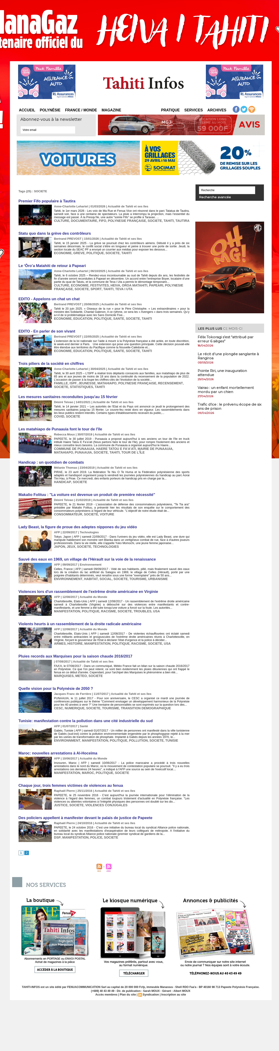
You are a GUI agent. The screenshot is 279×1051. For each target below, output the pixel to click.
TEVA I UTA (118, 287)
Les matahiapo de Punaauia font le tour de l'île (59, 425)
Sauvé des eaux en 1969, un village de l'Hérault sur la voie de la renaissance (85, 553)
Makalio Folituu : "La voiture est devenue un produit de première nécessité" (84, 489)
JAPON (59, 540)
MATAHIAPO (103, 380)
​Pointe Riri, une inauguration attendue (224, 372)
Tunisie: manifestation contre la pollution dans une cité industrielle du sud (83, 712)
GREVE (77, 252)
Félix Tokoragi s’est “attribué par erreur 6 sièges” (227, 339)
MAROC (85, 763)
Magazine (111, 110)
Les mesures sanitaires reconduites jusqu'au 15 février (66, 393)
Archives (217, 110)
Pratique (170, 110)
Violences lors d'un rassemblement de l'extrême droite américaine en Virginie (86, 584)
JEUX (70, 540)
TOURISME (131, 572)
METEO (79, 667)
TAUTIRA (172, 220)
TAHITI (160, 220)
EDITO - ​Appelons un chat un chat (48, 297)
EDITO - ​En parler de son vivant (46, 329)
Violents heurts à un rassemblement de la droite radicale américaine (78, 616)
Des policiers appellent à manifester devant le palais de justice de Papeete (83, 807)
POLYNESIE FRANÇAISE (121, 220)
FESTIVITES (96, 284)
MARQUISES (63, 667)
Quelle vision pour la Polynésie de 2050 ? (55, 680)
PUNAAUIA (62, 447)
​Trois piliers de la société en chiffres (50, 361)
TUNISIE (162, 731)
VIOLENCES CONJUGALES (102, 795)
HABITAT (87, 572)
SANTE (114, 316)
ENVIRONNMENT (66, 731)
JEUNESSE (84, 380)
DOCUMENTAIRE (82, 220)
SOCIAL (101, 572)
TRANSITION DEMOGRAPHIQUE (139, 699)
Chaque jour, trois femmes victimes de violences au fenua (69, 776)
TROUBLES (135, 603)
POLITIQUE (92, 252)
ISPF (71, 380)
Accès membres (107, 984)
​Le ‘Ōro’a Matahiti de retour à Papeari (51, 265)
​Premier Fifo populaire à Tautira (46, 201)
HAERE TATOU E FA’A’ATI (111, 444)
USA (149, 603)
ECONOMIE (62, 252)
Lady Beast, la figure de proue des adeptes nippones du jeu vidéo (76, 521)
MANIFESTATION (66, 603)
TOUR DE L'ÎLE (108, 447)
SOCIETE (147, 220)
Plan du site (128, 984)
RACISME (104, 603)
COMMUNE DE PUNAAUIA (72, 444)
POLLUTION (131, 731)
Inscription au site (172, 984)
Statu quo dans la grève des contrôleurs (53, 233)
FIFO (98, 220)
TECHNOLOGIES (102, 540)
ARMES (59, 635)
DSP (57, 826)
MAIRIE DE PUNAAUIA (147, 444)
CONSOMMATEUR (67, 508)
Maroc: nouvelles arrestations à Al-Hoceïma (57, 744)
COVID (59, 412)
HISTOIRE (73, 635)
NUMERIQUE (73, 699)
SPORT (93, 287)
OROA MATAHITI (128, 284)
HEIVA (110, 284)
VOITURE (103, 508)
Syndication (150, 984)
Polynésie (50, 110)
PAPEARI (148, 284)
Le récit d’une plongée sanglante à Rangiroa (230, 355)
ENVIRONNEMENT (67, 572)
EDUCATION (80, 316)
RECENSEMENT (161, 380)
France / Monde (81, 110)
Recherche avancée (211, 197)
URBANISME (150, 572)
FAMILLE (60, 380)
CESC (58, 699)
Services (193, 110)
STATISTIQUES (64, 383)
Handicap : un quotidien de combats (50, 457)
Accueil (27, 110)
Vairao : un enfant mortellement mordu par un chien (227, 389)
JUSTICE (60, 795)
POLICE (92, 826)
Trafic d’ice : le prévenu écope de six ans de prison (228, 405)
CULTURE (61, 220)
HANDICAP (61, 476)
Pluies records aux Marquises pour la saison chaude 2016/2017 (73, 648)
